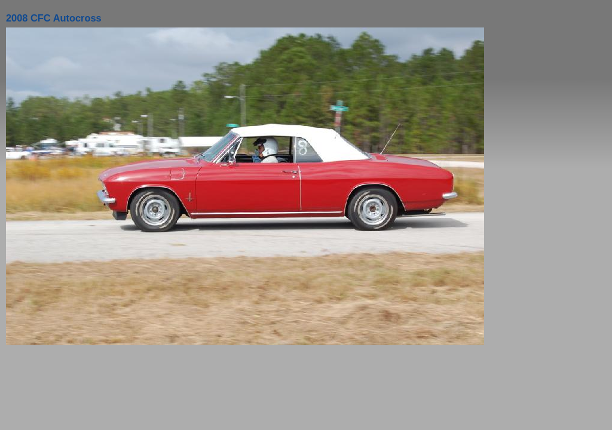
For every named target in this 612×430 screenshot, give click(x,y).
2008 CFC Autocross (54, 18)
